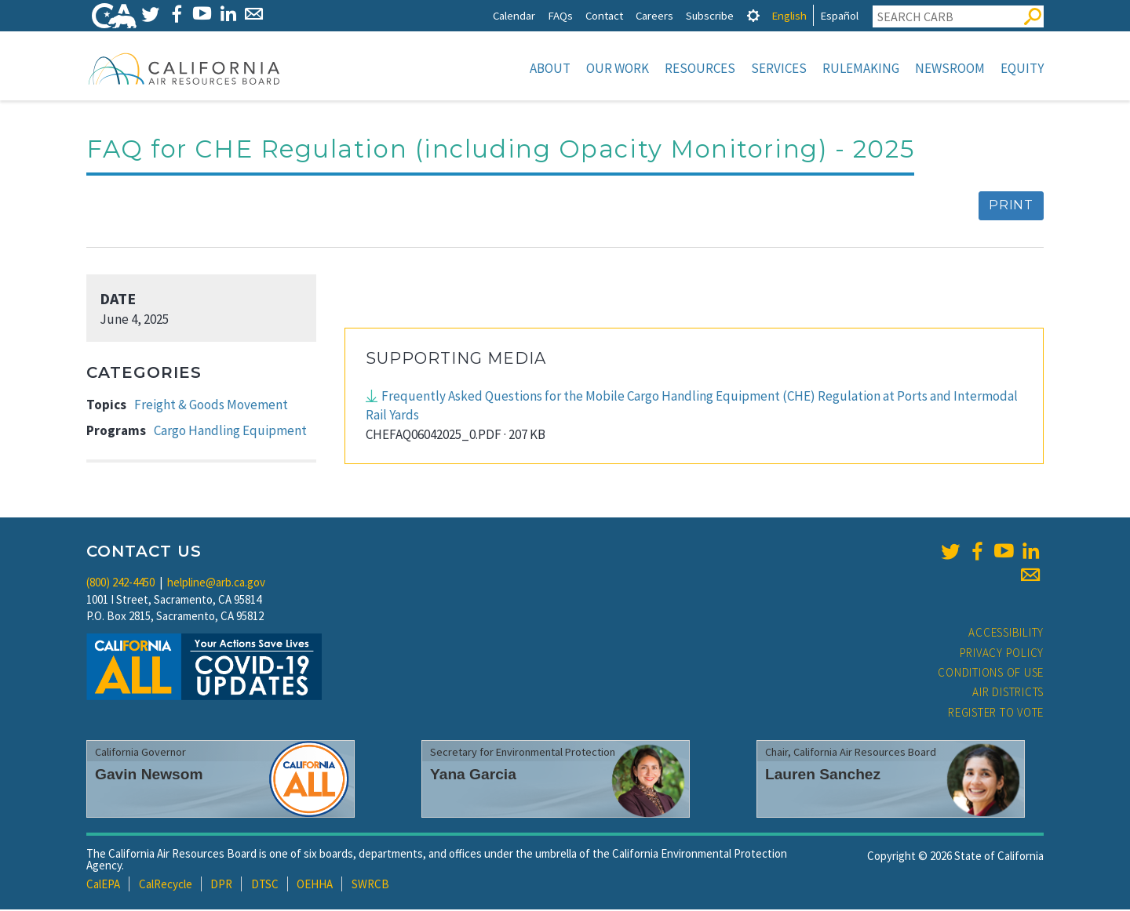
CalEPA (103, 885)
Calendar (514, 15)
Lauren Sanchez (822, 776)
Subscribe (710, 15)
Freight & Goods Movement (211, 406)
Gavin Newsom (149, 776)
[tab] (753, 15)
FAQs (560, 15)
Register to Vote (996, 713)
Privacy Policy (1002, 654)
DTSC (265, 885)
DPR (221, 885)
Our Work (617, 68)
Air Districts (1008, 693)
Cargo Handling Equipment (230, 432)
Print (1011, 206)
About (550, 68)
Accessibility (1006, 633)
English (789, 15)
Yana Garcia (473, 776)
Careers (654, 15)
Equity (1022, 68)
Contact (604, 15)
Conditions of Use (991, 673)
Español (839, 15)
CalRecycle (165, 885)
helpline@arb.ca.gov (216, 583)
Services (779, 68)
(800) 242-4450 (120, 583)
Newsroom (950, 68)
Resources (700, 68)
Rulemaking (860, 68)
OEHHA (315, 885)
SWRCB (370, 885)
